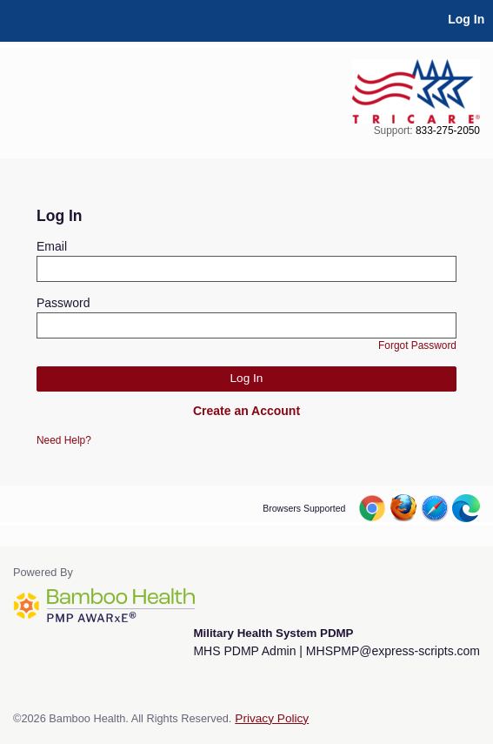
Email (52, 246)
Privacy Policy (272, 718)
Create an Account (246, 411)
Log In (466, 19)
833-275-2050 (448, 130)
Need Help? (64, 440)
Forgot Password (417, 345)
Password (63, 303)
